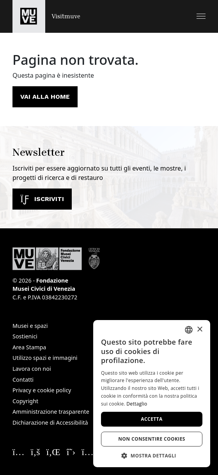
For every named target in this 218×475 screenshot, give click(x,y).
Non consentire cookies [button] (151, 439)
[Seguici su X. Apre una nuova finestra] (71, 451)
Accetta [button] (151, 419)
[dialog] (151, 393)
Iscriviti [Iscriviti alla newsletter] (42, 199)
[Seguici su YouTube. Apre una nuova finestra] (90, 451)
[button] (201, 16)
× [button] (199, 330)
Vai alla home (45, 96)
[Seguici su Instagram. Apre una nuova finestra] (18, 451)
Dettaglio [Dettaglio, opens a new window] (136, 403)
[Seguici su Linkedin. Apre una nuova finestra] (53, 451)
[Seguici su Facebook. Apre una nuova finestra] (35, 451)
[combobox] (189, 330)
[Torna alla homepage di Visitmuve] (46, 16)
